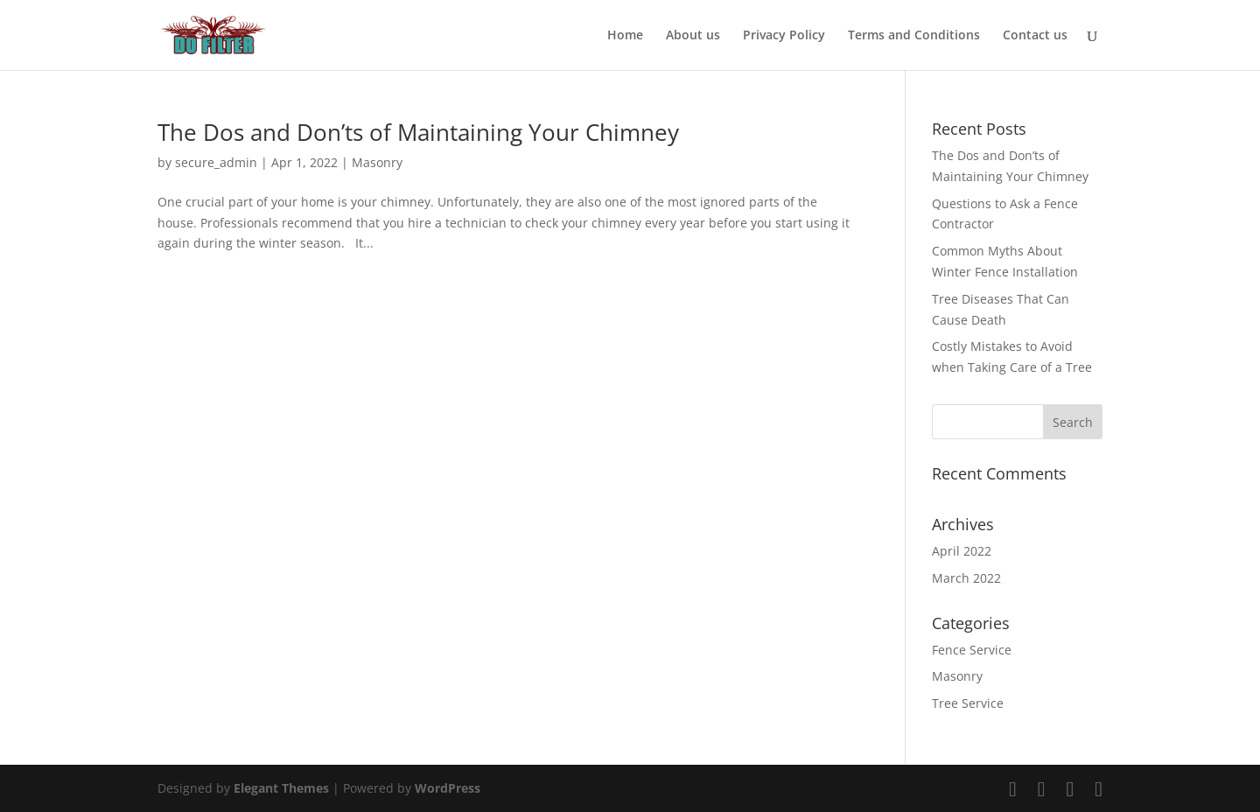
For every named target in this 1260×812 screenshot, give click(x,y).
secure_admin (216, 162)
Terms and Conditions (914, 36)
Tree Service (968, 703)
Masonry (377, 162)
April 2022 (961, 550)
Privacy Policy (784, 36)
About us (693, 36)
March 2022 (966, 578)
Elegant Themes (281, 788)
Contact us (1035, 36)
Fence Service (972, 649)
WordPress (447, 788)
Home (625, 36)
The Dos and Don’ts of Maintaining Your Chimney (421, 132)
